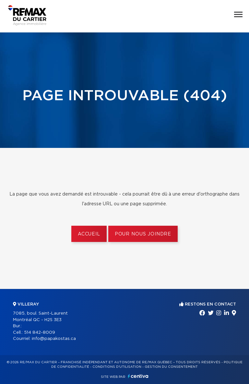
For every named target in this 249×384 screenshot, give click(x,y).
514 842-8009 (39, 332)
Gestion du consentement (171, 366)
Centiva (138, 376)
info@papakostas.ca (54, 339)
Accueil (89, 234)
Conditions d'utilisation (116, 366)
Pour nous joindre (143, 234)
